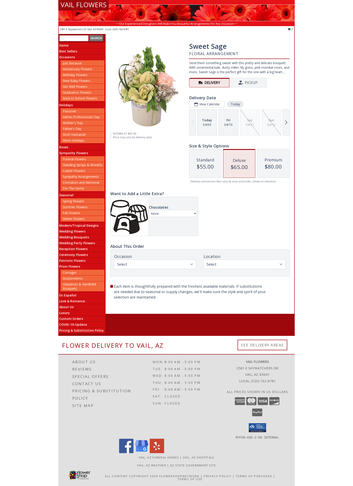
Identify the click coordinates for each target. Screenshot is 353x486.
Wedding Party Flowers (77, 243)
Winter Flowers (74, 219)
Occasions (67, 57)
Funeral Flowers (74, 159)
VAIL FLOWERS (83, 4)
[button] (257, 427)
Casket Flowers (74, 171)
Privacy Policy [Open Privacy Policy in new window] (217, 476)
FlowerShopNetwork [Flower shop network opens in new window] (179, 476)
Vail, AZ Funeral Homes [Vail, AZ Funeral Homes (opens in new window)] (159, 457)
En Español (67, 295)
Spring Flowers (73, 201)
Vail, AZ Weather (151, 465)
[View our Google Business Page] (141, 452)
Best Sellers (68, 51)
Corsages (70, 272)
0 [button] (290, 29)
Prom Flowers (69, 266)
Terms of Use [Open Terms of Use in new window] (190, 479)
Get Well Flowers (75, 86)
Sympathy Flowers (73, 153)
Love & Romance (72, 301)
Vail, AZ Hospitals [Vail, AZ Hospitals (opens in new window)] (198, 457)
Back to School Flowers (80, 98)
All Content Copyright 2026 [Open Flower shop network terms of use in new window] (131, 476)
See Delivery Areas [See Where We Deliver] (262, 345)
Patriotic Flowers (72, 260)
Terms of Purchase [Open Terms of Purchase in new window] (254, 476)
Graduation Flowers (77, 92)
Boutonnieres (73, 278)
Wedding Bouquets (74, 237)
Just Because (72, 63)
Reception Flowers (73, 249)
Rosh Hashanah (74, 134)
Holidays (66, 105)
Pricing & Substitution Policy (81, 330)
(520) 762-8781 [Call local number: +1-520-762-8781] (121, 29)
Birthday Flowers (75, 75)
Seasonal (66, 195)
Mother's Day (73, 123)
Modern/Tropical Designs (79, 225)
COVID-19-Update (73, 324)
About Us (66, 307)
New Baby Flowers (76, 81)
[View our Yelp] (157, 452)
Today (235, 104)
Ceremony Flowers (73, 255)
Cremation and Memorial (81, 182)
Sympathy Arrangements (81, 176)
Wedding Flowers (72, 231)
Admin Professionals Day (81, 117)
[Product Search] (73, 38)
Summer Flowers (75, 207)
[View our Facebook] (126, 452)
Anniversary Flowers (77, 69)
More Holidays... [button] (74, 140)
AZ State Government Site (193, 465)
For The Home (73, 188)
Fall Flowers (71, 213)
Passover (69, 111)
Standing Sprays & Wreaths (82, 165)
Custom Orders (71, 318)
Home (63, 45)
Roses (63, 147)
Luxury (64, 313)
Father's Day (72, 129)
